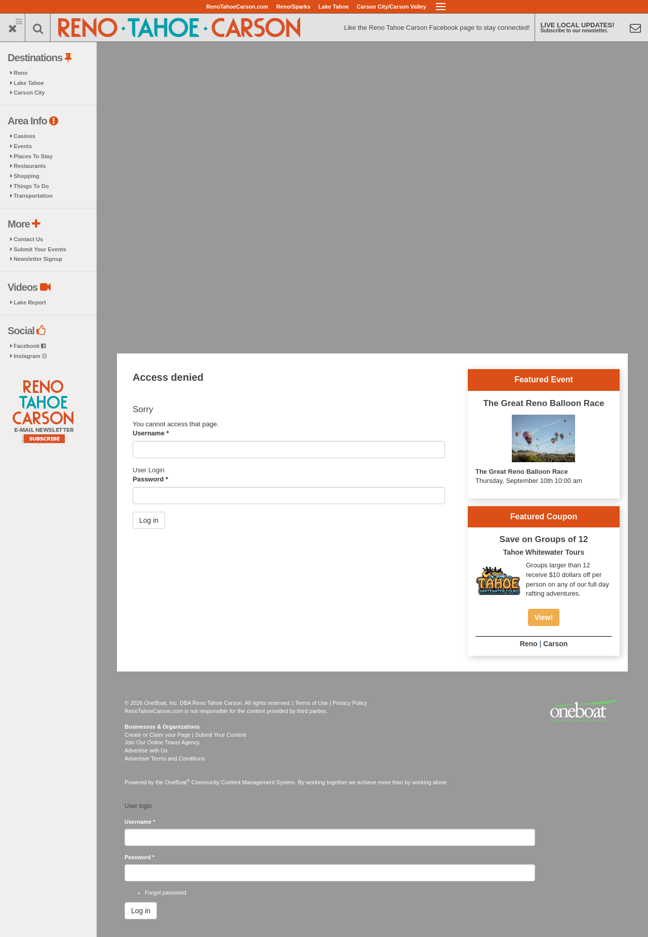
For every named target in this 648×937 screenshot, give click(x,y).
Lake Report (30, 302)
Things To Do (31, 186)
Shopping (26, 176)
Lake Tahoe (333, 7)
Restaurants (30, 166)
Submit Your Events (40, 249)
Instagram (30, 356)
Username (151, 433)
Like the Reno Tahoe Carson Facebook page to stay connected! (437, 27)
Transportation (33, 196)
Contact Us (28, 239)
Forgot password (165, 892)
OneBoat (177, 782)
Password (150, 479)
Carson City (29, 93)
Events (23, 146)
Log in (148, 520)
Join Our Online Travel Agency (162, 742)
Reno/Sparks (293, 7)
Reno (21, 73)
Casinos (24, 136)
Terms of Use (311, 703)
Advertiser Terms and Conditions (165, 758)
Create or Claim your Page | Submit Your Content (185, 735)
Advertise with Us (146, 750)
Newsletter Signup (38, 259)
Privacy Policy (350, 703)
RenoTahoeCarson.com (237, 7)
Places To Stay (33, 156)
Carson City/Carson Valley (391, 7)
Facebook (30, 346)
